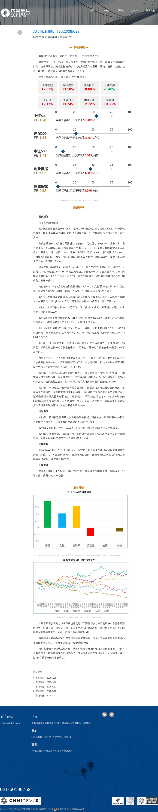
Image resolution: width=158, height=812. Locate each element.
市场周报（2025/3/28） (47, 691)
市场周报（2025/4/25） (47, 678)
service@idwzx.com (10, 723)
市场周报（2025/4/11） (47, 686)
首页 (92, 10)
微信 (104, 714)
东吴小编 (52, 37)
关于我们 (135, 10)
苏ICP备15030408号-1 (43, 809)
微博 (111, 714)
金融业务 (120, 10)
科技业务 (104, 10)
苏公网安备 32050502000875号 (69, 809)
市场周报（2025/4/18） (47, 682)
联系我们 (150, 10)
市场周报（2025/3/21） (47, 695)
